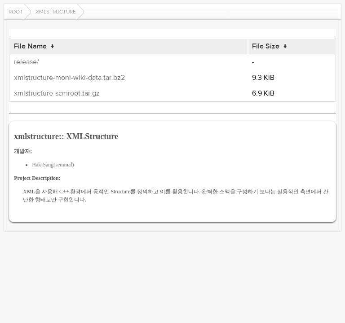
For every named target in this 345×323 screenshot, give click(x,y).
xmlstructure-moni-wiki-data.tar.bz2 (69, 77)
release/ (26, 61)
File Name (30, 46)
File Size (265, 46)
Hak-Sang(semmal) (53, 165)
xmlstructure (55, 11)
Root (16, 11)
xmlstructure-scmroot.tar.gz (57, 93)
